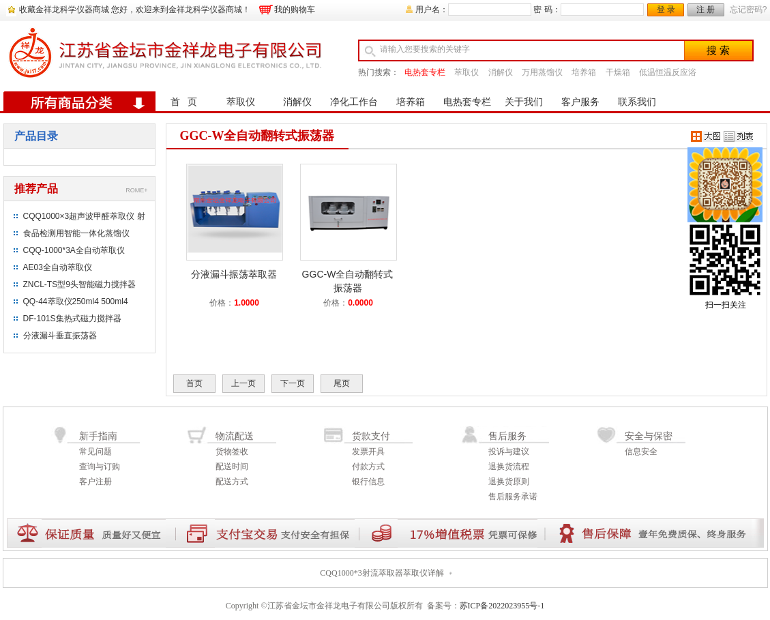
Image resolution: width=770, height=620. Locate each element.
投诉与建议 (508, 451)
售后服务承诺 (512, 496)
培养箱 (584, 72)
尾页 (342, 383)
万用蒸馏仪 (542, 72)
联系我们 (637, 102)
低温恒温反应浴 (667, 72)
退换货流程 (508, 466)
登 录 (666, 9)
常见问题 (95, 451)
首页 (194, 383)
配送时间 (232, 466)
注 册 (705, 9)
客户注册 (95, 481)
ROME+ (136, 190)
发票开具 (368, 451)
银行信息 (368, 481)
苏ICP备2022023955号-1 (502, 605)
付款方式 (368, 466)
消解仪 (500, 72)
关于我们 (524, 102)
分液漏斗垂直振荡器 (60, 335)
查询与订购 (99, 466)
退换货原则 (508, 481)
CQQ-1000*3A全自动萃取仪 (74, 250)
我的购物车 (294, 9)
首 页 (184, 102)
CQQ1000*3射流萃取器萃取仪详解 (381, 573)
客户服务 (580, 102)
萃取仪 (466, 72)
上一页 (243, 383)
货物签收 (232, 451)
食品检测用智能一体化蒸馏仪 (76, 233)
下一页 (292, 383)
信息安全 (641, 451)
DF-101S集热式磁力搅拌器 (72, 318)
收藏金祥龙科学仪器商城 (64, 9)
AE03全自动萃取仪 (57, 267)
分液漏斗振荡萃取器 (234, 274)
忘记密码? (748, 9)
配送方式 (232, 481)
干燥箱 (618, 72)
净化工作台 (354, 102)
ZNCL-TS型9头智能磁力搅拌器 (79, 284)
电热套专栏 (424, 72)
